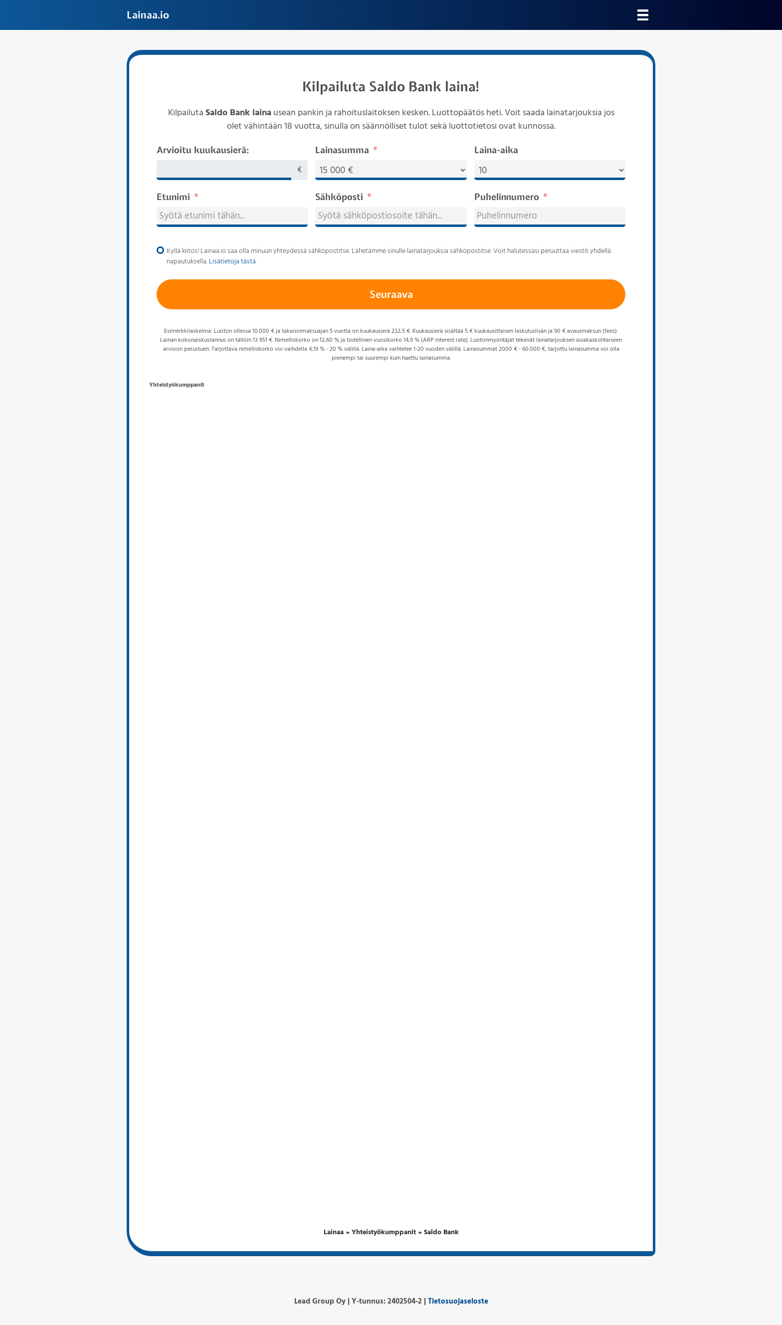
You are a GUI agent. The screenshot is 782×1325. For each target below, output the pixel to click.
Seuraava (391, 294)
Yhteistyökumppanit (384, 1232)
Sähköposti (339, 197)
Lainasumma (342, 150)
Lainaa (334, 1232)
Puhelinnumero (506, 197)
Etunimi (173, 197)
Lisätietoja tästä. (233, 261)
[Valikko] (642, 14)
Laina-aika (496, 150)
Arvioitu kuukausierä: (203, 150)
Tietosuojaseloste (458, 1302)
